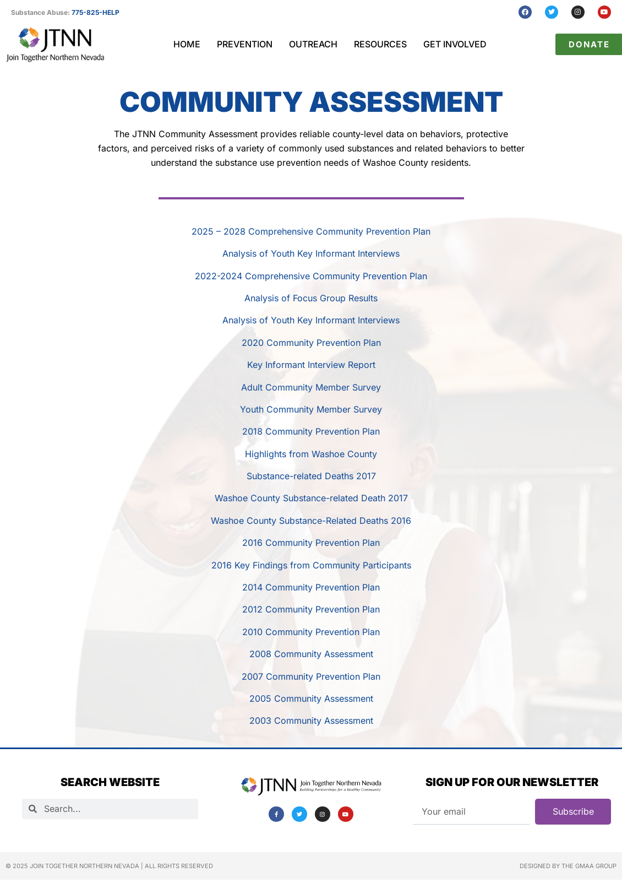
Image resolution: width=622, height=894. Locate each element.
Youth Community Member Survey (311, 409)
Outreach (313, 44)
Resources (380, 44)
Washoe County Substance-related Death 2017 (311, 497)
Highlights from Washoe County (311, 453)
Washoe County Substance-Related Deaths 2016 (311, 520)
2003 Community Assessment (311, 720)
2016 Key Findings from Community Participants (311, 565)
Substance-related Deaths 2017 (311, 475)
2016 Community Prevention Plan (311, 542)
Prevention (244, 44)
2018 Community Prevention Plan (311, 431)
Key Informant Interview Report (311, 364)
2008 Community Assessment (311, 653)
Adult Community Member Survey (311, 387)
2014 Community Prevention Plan (311, 587)
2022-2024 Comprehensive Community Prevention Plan (311, 275)
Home (186, 44)
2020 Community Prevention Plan (311, 342)
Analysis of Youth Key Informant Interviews (311, 253)
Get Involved (455, 44)
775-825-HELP (95, 12)
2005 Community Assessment (311, 698)
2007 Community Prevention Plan (311, 676)
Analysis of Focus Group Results (311, 298)
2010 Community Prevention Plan (311, 631)
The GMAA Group (588, 866)
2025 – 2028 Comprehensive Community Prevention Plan (311, 231)
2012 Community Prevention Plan (311, 609)
